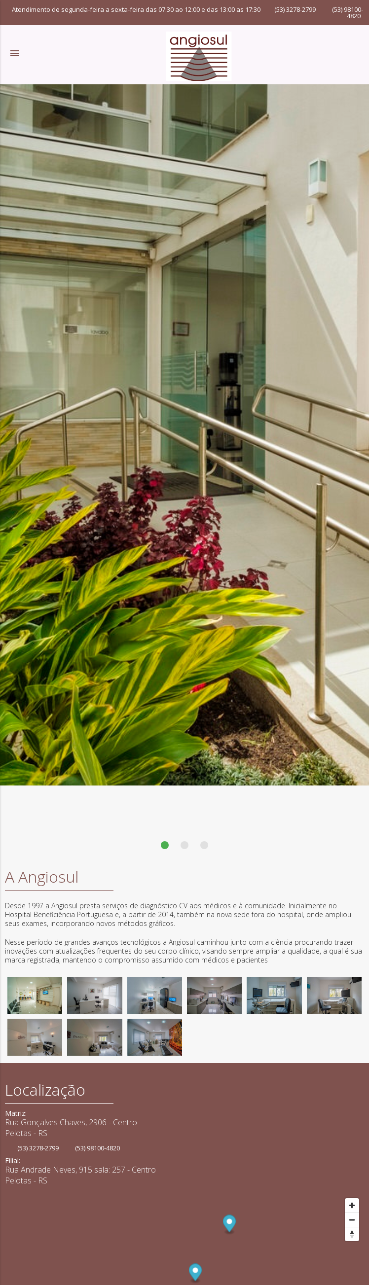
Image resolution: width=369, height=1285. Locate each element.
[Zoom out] (352, 1220)
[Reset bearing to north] (352, 1234)
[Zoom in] (352, 1205)
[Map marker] (229, 1225)
